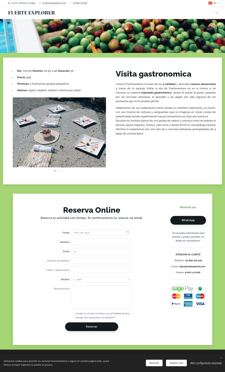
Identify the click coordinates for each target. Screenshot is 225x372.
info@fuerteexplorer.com (54, 3)
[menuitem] (216, 12)
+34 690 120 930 (80, 3)
